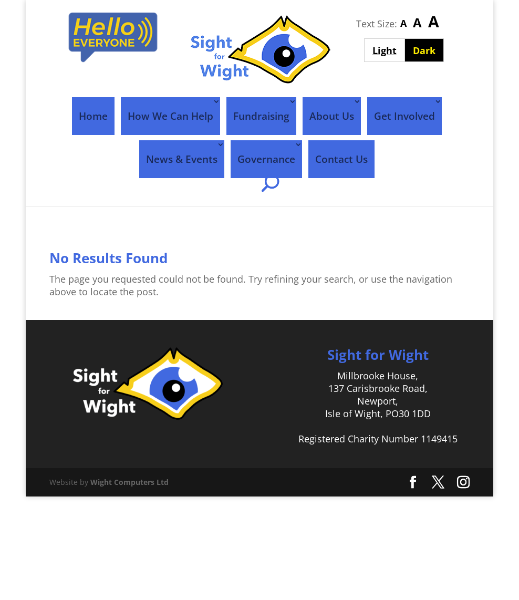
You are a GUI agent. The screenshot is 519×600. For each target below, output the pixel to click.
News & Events (181, 159)
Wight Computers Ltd (129, 482)
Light (388, 50)
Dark (428, 50)
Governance (266, 159)
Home (93, 116)
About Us (331, 116)
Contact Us (341, 159)
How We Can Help (170, 116)
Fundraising (261, 116)
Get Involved (404, 116)
